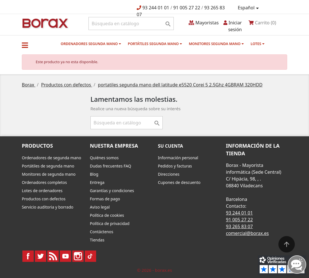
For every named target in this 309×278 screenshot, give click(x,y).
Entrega (97, 182)
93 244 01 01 (155, 8)
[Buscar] (131, 23)
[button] (25, 45)
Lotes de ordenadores (42, 190)
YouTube (65, 256)
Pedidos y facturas (175, 166)
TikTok (90, 256)
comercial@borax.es (247, 233)
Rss (53, 256)
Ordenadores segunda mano (91, 43)
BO (44, 23)
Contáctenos (101, 231)
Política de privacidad (110, 223)
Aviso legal (100, 207)
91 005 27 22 (186, 8)
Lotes (257, 43)
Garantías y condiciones (112, 190)
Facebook (28, 256)
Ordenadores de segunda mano (51, 157)
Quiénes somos (104, 157)
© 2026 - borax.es (154, 270)
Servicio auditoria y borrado (47, 207)
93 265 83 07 (239, 226)
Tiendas (97, 240)
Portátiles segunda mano (155, 43)
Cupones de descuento (179, 182)
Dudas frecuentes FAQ (110, 166)
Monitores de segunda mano (49, 174)
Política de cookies (107, 215)
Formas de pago (105, 198)
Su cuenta (170, 146)
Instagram (78, 256)
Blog (94, 174)
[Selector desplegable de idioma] (249, 8)
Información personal (178, 157)
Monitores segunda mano (216, 43)
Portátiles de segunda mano (48, 166)
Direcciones (168, 174)
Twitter (40, 256)
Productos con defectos (43, 198)
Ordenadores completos (44, 182)
